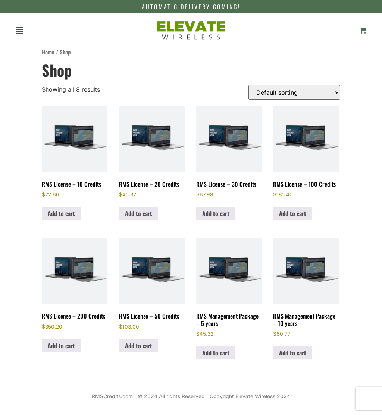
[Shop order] (294, 92)
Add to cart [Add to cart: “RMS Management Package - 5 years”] (215, 352)
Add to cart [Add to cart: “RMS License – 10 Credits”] (61, 213)
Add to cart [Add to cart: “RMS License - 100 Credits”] (292, 213)
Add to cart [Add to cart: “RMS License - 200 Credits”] (61, 345)
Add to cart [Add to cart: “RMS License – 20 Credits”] (138, 213)
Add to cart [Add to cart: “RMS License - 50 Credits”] (138, 345)
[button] (19, 30)
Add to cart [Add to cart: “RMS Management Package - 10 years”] (292, 352)
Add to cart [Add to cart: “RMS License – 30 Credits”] (215, 213)
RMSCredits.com (112, 396)
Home (48, 52)
